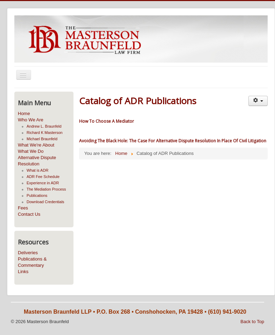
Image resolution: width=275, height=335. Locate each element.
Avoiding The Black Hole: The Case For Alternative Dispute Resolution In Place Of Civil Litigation (172, 141)
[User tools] (258, 101)
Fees (23, 208)
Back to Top (252, 321)
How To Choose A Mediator (106, 121)
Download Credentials (45, 202)
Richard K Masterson (45, 132)
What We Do (30, 151)
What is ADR (37, 170)
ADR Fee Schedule (43, 176)
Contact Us (29, 214)
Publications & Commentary (32, 262)
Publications (37, 195)
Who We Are (30, 119)
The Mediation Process (46, 189)
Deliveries (28, 252)
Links (23, 271)
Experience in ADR (43, 183)
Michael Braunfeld (42, 139)
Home (24, 113)
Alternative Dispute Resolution (37, 160)
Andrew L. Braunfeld (44, 126)
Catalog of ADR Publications (137, 100)
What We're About (36, 145)
